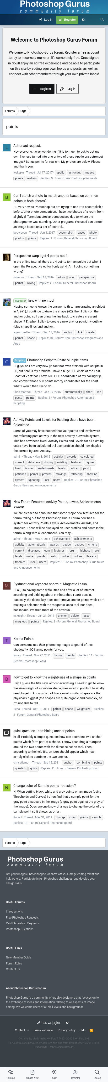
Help (83, 1030)
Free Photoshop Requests (81, 178)
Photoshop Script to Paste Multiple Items (50, 360)
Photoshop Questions (19, 929)
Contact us (22, 1030)
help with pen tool (33, 300)
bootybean (20, 232)
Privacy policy (66, 1030)
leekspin (18, 172)
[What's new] (92, 20)
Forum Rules (14, 963)
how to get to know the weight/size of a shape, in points (54, 677)
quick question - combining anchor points (44, 731)
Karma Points (23, 639)
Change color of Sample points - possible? (44, 786)
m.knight (19, 615)
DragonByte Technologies (49, 1047)
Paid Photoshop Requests (22, 923)
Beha (16, 709)
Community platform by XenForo (54, 1038)
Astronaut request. (27, 146)
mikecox (18, 277)
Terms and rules (43, 1030)
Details (69, 1047)
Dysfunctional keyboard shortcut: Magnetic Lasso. (50, 584)
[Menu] (6, 19)
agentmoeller (21, 332)
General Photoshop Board (80, 238)
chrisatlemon (21, 762)
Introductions (14, 911)
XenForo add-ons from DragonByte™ (63, 1043)
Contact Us (13, 969)
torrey (17, 655)
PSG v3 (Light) (48, 1023)
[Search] (102, 20)
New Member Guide (18, 957)
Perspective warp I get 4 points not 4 (40, 256)
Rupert (17, 817)
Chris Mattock (22, 392)
